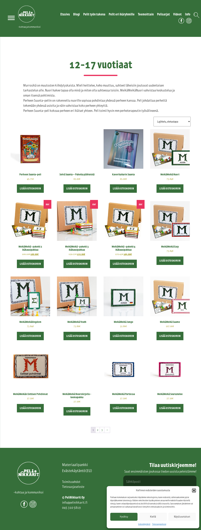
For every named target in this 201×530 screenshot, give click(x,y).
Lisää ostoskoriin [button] (30, 188)
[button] (194, 490)
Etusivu (65, 14)
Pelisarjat (163, 14)
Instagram (189, 23)
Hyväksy (124, 516)
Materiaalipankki (75, 464)
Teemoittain (146, 14)
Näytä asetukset (182, 516)
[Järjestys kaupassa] (172, 121)
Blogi (76, 14)
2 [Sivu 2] (97, 430)
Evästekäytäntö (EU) (77, 470)
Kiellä (153, 516)
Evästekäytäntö (144, 524)
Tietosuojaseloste (159, 524)
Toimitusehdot (71, 482)
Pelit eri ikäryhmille (122, 14)
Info (187, 14)
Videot (177, 14)
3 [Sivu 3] (102, 430)
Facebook (181, 23)
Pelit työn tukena (94, 14)
